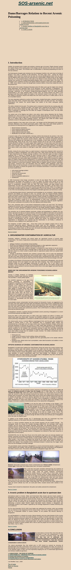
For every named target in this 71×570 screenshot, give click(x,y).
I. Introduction (15, 62)
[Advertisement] (39, 45)
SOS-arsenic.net (35, 3)
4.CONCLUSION (15, 530)
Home (10, 567)
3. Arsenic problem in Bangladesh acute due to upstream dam (34, 493)
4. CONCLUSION (26, 29)
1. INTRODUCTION (27, 21)
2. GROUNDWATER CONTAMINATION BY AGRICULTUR (31, 235)
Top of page (12, 564)
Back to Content (12, 232)
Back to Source (13, 566)
